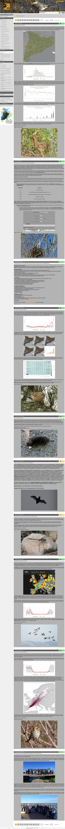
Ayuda (1, 53)
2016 (38, 420)
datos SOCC (20, 677)
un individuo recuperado (27, 314)
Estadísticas (2, 60)
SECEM (24, 427)
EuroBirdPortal (40, 564)
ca (59, 12)
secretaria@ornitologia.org (30, 302)
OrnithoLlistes (30, 63)
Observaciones (3, 19)
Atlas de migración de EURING (50, 313)
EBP (15, 756)
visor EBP (55, 758)
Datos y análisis (3, 26)
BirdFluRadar (58, 564)
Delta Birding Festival (26, 755)
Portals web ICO (60, 1)
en (62, 12)
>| (38, 20)
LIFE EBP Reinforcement (36, 758)
